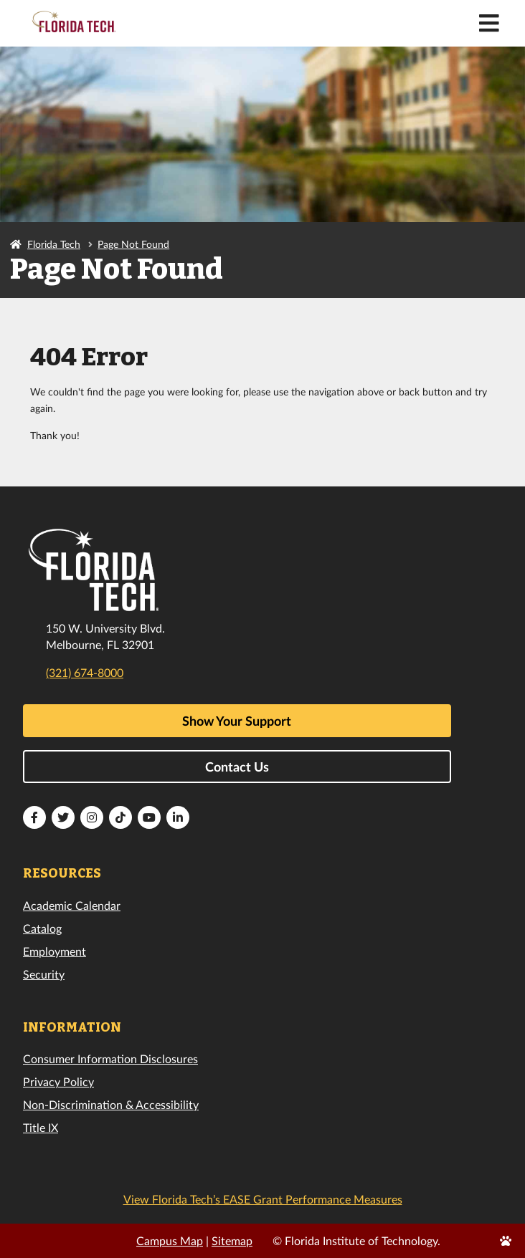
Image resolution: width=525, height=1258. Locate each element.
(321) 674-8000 (84, 672)
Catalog (42, 928)
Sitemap (232, 1240)
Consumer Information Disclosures (110, 1058)
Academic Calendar (71, 905)
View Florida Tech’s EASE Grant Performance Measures (262, 1199)
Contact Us (237, 766)
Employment (54, 951)
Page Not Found (133, 244)
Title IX (40, 1127)
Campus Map (169, 1240)
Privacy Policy (58, 1081)
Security (44, 974)
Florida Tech (53, 244)
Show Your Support (236, 721)
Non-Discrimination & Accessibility (111, 1104)
